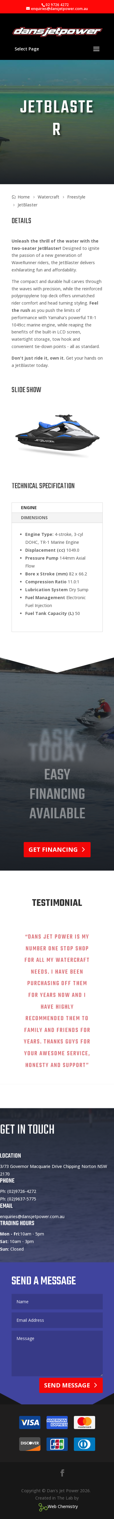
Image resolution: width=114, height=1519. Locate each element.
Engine (29, 507)
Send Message (67, 1399)
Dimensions (34, 517)
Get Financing (53, 849)
